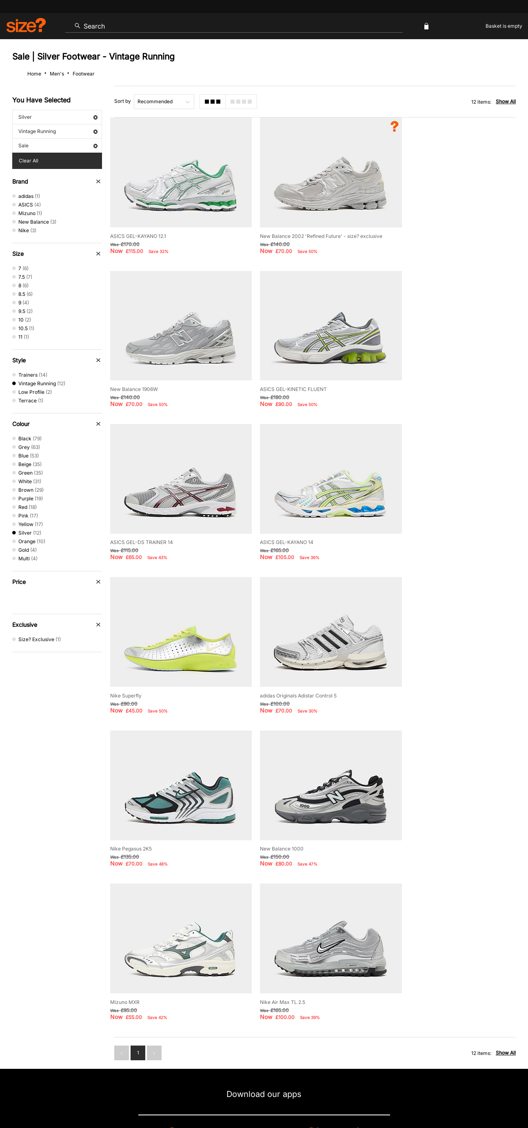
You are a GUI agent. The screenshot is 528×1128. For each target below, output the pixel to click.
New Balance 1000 (132, 671)
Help (364, 1098)
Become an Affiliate (353, 1018)
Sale (58, 145)
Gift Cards (408, 1018)
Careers (452, 1098)
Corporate (484, 992)
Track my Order (98, 992)
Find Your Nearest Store (264, 955)
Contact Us (45, 992)
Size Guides (151, 992)
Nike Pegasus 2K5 (414, 524)
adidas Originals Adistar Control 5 (290, 524)
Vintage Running (58, 131)
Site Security (480, 1098)
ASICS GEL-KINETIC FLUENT (143, 377)
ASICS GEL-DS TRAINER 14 (283, 377)
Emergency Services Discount (171, 1018)
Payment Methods (288, 992)
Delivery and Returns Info (216, 992)
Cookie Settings (349, 992)
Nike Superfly (126, 524)
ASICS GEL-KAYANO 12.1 (138, 229)
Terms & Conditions (249, 1018)
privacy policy (294, 898)
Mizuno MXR (267, 671)
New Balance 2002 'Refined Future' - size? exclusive (313, 229)
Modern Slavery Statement (419, 992)
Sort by (122, 101)
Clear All (28, 161)
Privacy (507, 1098)
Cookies (430, 1098)
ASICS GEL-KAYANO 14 (420, 377)
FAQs (448, 1018)
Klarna (301, 1018)
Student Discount (94, 1018)
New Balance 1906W (417, 229)
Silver (58, 117)
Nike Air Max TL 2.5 (416, 671)
